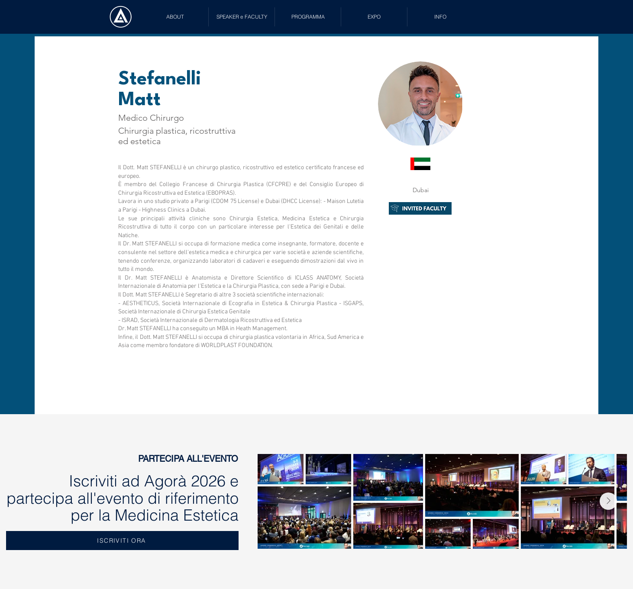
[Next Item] (608, 501)
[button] (242, 16)
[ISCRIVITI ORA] (122, 540)
